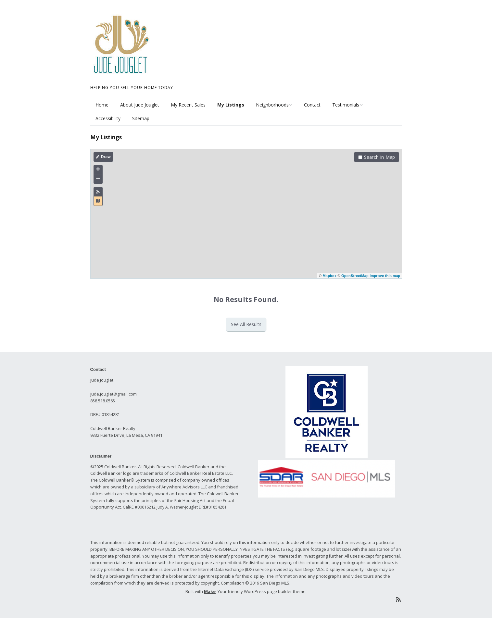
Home (101, 105)
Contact (312, 105)
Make (210, 591)
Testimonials (345, 105)
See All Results (246, 324)
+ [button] (98, 169)
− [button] (98, 178)
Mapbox (329, 276)
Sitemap (140, 118)
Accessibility (107, 118)
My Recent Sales (188, 105)
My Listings (230, 105)
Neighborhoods (272, 105)
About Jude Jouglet (139, 105)
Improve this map (385, 276)
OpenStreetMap (355, 276)
